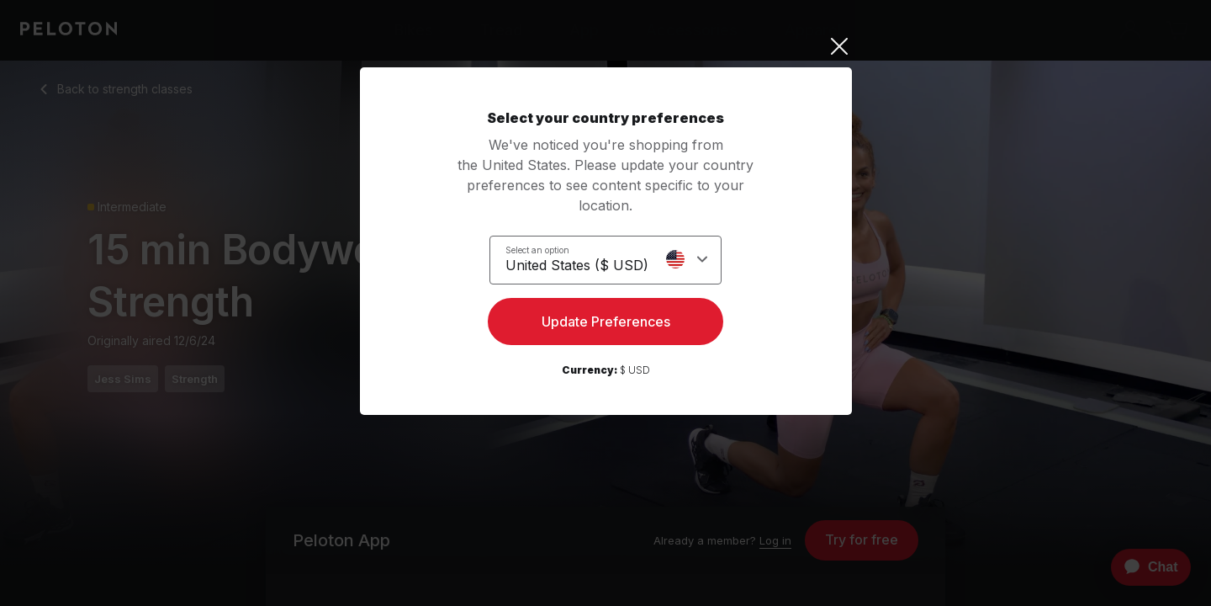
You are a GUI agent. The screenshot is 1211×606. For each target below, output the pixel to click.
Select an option (537, 249)
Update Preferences (606, 324)
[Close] (606, 46)
